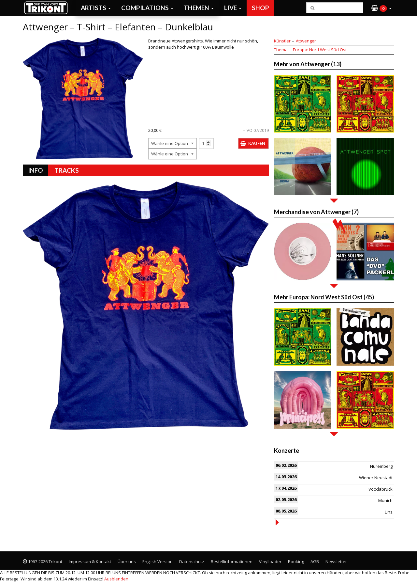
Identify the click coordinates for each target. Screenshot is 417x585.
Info (35, 170)
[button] (381, 8)
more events (277, 522)
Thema (281, 50)
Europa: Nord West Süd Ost (320, 50)
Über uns (127, 561)
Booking (296, 561)
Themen (199, 7)
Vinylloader (270, 561)
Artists (96, 7)
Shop (260, 7)
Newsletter (336, 561)
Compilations (147, 7)
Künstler (282, 41)
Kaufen (256, 143)
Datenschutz (191, 561)
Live (232, 7)
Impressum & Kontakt (90, 561)
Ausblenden (116, 579)
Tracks (66, 170)
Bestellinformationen (231, 561)
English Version (157, 561)
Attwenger (306, 41)
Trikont (48, 7)
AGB (314, 561)
